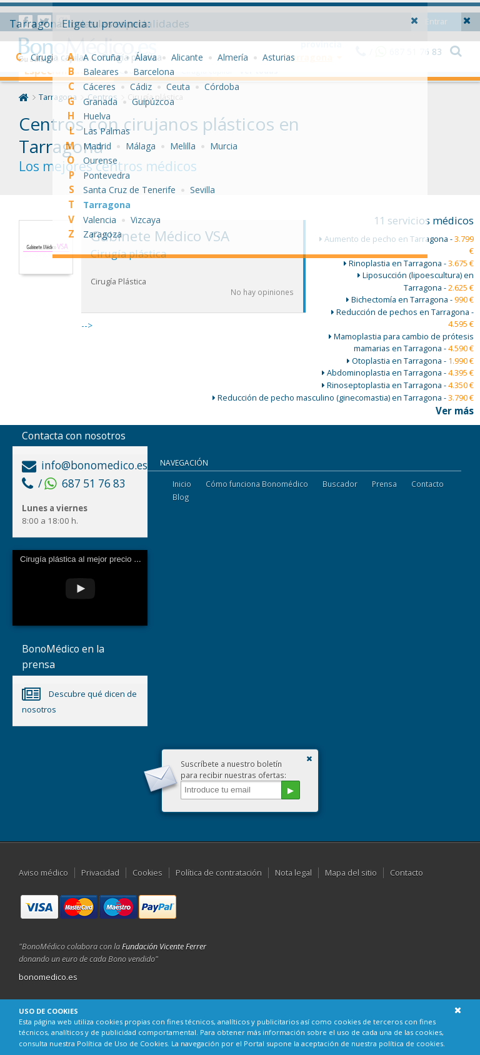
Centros (103, 97)
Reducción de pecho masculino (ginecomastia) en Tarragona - (343, 397)
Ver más (455, 410)
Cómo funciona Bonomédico (257, 484)
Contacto (427, 484)
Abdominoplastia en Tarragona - (398, 373)
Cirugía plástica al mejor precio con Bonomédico (107, 559)
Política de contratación (219, 873)
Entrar (436, 9)
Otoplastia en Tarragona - (410, 361)
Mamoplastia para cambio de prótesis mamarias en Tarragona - (401, 342)
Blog (180, 497)
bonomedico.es (48, 977)
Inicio (181, 484)
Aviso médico (43, 873)
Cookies (147, 873)
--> (193, 275)
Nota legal (293, 873)
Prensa (384, 484)
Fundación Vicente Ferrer (164, 946)
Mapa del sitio (351, 873)
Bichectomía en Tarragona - (410, 299)
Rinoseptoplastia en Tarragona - (398, 385)
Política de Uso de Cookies (122, 1043)
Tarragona (58, 97)
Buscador (340, 484)
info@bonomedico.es (85, 465)
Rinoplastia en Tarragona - (409, 263)
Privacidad (100, 873)
